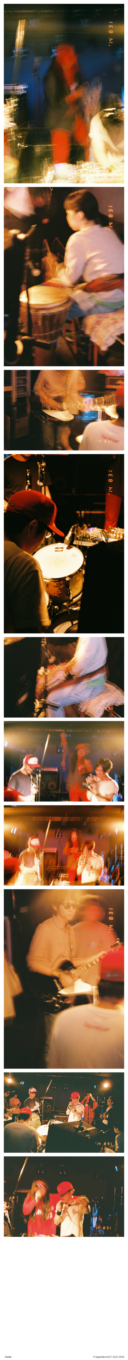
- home (7, 1356)
